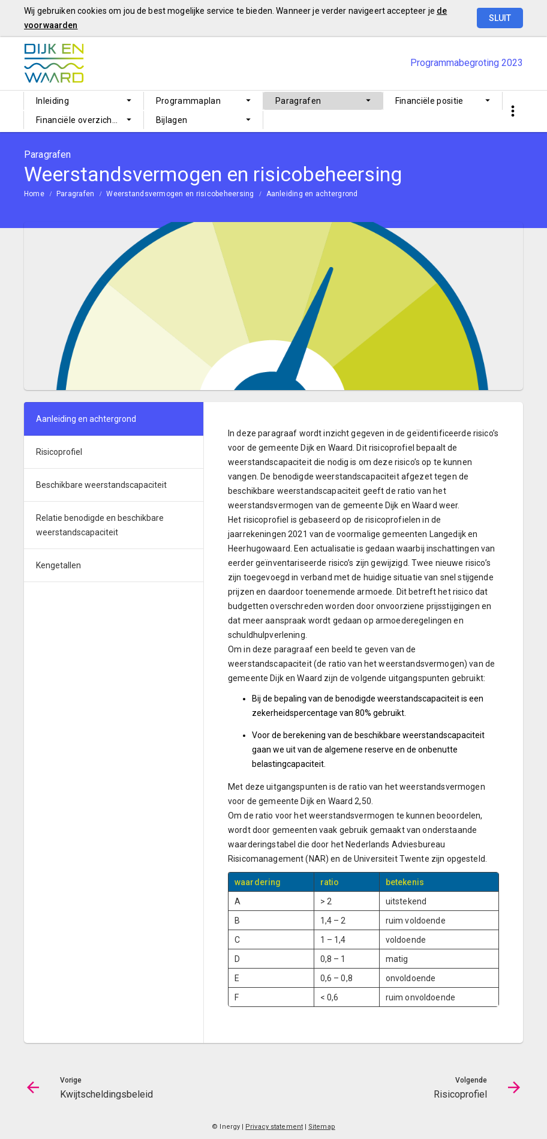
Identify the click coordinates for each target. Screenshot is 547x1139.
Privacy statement (274, 1127)
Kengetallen (58, 565)
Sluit (500, 18)
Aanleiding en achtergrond (312, 194)
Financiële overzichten (80, 120)
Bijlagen (172, 120)
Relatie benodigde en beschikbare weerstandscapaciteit (100, 525)
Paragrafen (298, 101)
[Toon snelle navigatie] (512, 111)
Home (34, 194)
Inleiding (52, 101)
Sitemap (321, 1127)
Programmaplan (188, 101)
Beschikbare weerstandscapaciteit (101, 485)
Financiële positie (429, 101)
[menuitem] (83, 101)
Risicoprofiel (59, 452)
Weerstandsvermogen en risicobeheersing (180, 194)
